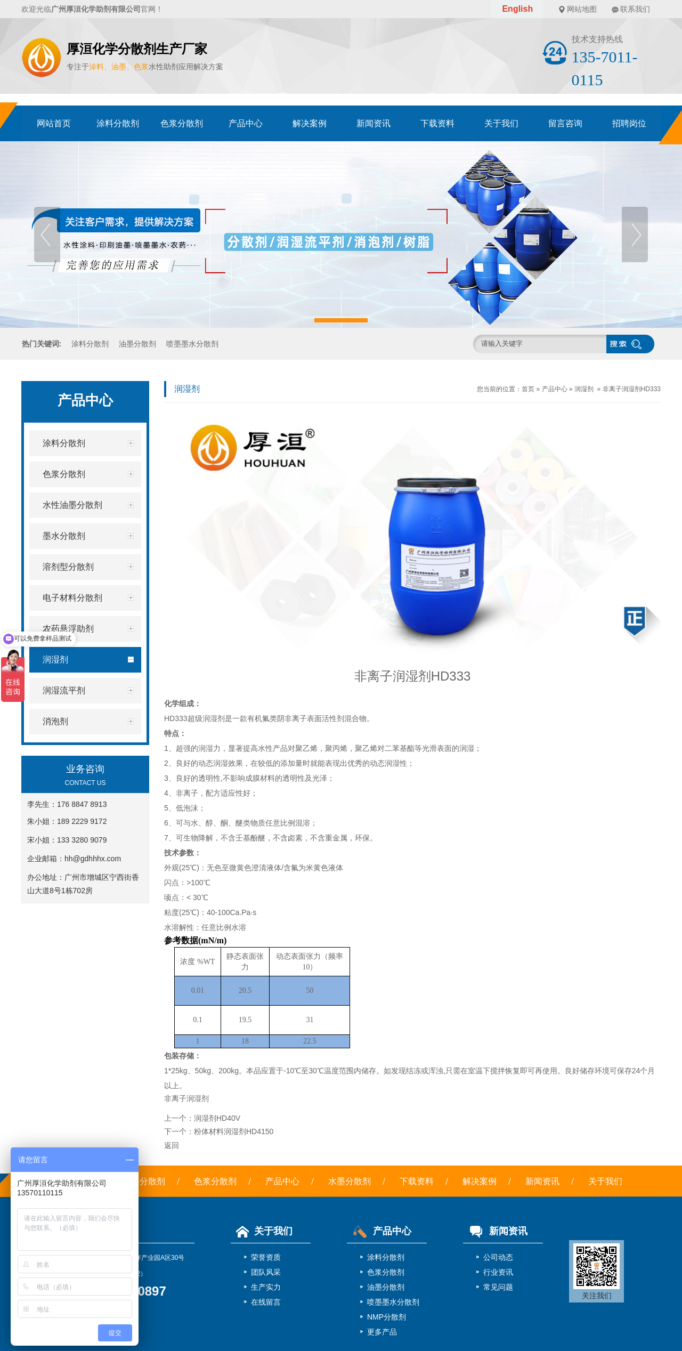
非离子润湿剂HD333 (632, 389)
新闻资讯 (373, 123)
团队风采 (266, 1272)
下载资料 (437, 123)
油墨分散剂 (137, 343)
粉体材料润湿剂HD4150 (233, 1131)
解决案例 (310, 123)
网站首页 (54, 123)
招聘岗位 (629, 123)
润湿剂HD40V (217, 1118)
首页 (528, 389)
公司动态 (498, 1257)
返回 (171, 1145)
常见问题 (498, 1287)
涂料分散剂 (117, 123)
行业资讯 (498, 1272)
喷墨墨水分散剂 (192, 343)
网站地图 (582, 9)
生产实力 (266, 1287)
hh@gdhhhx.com (92, 858)
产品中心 (246, 123)
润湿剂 (584, 389)
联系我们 (635, 9)
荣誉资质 (266, 1257)
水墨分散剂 (349, 1181)
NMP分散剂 (386, 1317)
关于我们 (501, 123)
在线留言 (266, 1302)
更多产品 (382, 1332)
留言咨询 (565, 123)
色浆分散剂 (181, 123)
